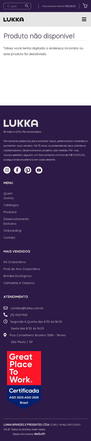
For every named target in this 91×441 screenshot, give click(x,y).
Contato (9, 237)
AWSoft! (39, 434)
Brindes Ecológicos (17, 276)
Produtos (9, 212)
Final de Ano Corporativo (21, 269)
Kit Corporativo (14, 262)
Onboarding (12, 230)
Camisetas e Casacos (18, 283)
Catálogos (11, 205)
